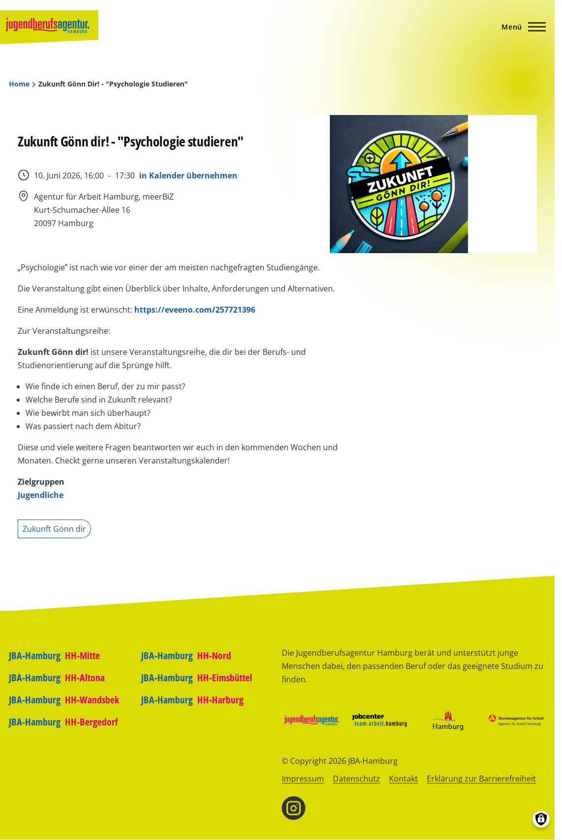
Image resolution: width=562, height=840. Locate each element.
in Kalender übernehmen (188, 175)
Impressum (303, 778)
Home (19, 84)
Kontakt (403, 778)
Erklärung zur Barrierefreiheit (481, 778)
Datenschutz (356, 778)
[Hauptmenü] (521, 26)
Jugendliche (40, 495)
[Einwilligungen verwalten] (541, 819)
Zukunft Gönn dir (54, 528)
